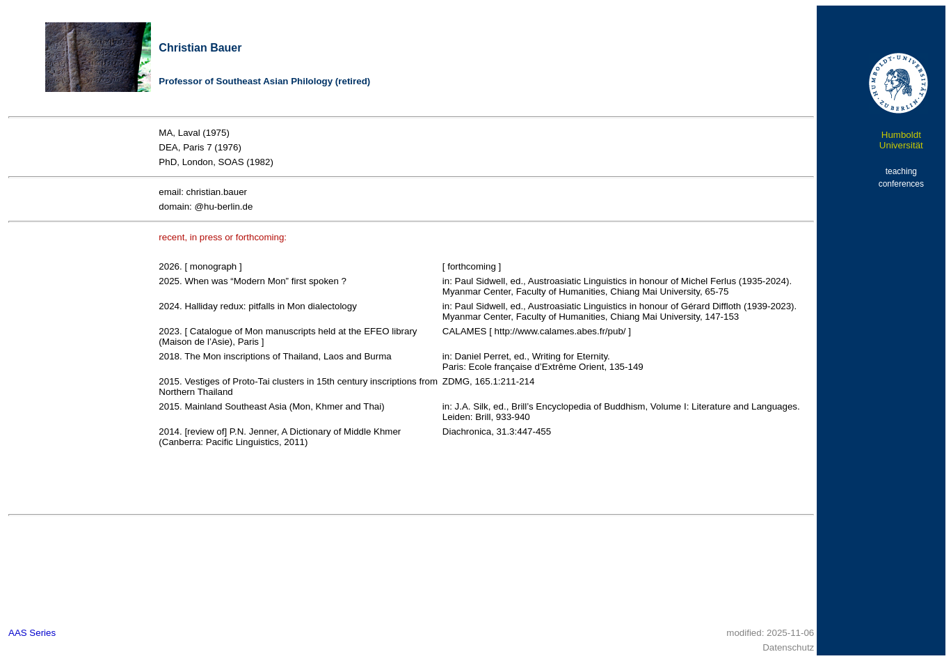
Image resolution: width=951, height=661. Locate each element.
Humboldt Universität (901, 140)
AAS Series (32, 633)
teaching (901, 171)
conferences (901, 184)
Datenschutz (788, 647)
